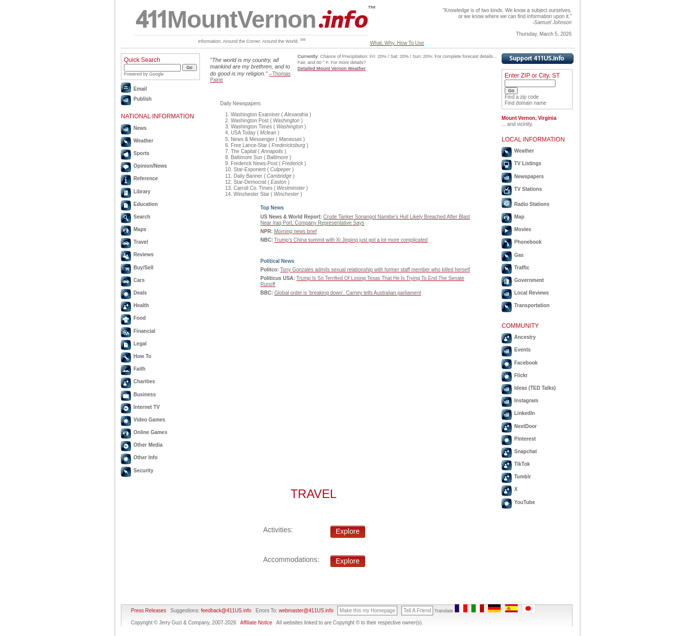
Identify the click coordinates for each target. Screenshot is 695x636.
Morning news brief (295, 231)
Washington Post (249, 120)
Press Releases (148, 610)
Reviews (143, 254)
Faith (139, 369)
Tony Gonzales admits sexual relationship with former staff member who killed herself (375, 269)
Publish (142, 99)
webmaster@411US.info (306, 610)
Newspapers (529, 176)
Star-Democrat (250, 182)
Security (143, 470)
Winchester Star (251, 194)
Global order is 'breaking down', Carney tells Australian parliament (347, 293)
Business (144, 394)
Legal (140, 343)
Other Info (145, 457)
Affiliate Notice (256, 622)
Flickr (521, 375)
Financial (144, 331)
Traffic (521, 267)
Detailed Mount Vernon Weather (332, 68)
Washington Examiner (255, 114)
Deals (140, 293)
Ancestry (525, 337)
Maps (140, 229)
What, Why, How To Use (397, 43)
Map (519, 217)
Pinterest (525, 439)
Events (522, 349)
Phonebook (527, 242)
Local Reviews (531, 293)
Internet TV (146, 407)
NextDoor (525, 426)
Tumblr (522, 476)
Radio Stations (531, 204)
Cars (139, 280)
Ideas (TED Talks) (535, 388)
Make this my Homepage (367, 610)
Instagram (526, 400)
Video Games (149, 419)
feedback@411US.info (225, 610)
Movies (522, 229)
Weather (143, 141)
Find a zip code (522, 97)
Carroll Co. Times (253, 188)
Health (141, 305)
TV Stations (528, 189)
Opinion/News (150, 166)
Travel (140, 242)
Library (142, 191)
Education (145, 204)
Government (529, 280)
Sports (141, 153)
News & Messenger (252, 139)
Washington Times (251, 126)
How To (142, 356)
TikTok (522, 464)
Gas (519, 255)
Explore (348, 531)
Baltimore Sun (246, 157)
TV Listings (527, 163)
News (140, 128)
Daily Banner (248, 176)
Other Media (148, 445)
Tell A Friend (417, 610)
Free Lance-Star (249, 145)
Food (139, 318)
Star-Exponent (250, 169)
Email (140, 89)
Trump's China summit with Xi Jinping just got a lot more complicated (351, 240)
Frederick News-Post (254, 163)
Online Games (150, 432)
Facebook (526, 363)
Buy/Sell (143, 267)
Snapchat (525, 451)
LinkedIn (524, 413)
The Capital (243, 151)
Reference (145, 178)
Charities (144, 381)
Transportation (531, 305)
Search (141, 217)
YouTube (524, 502)
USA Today (243, 132)
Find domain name (525, 103)
